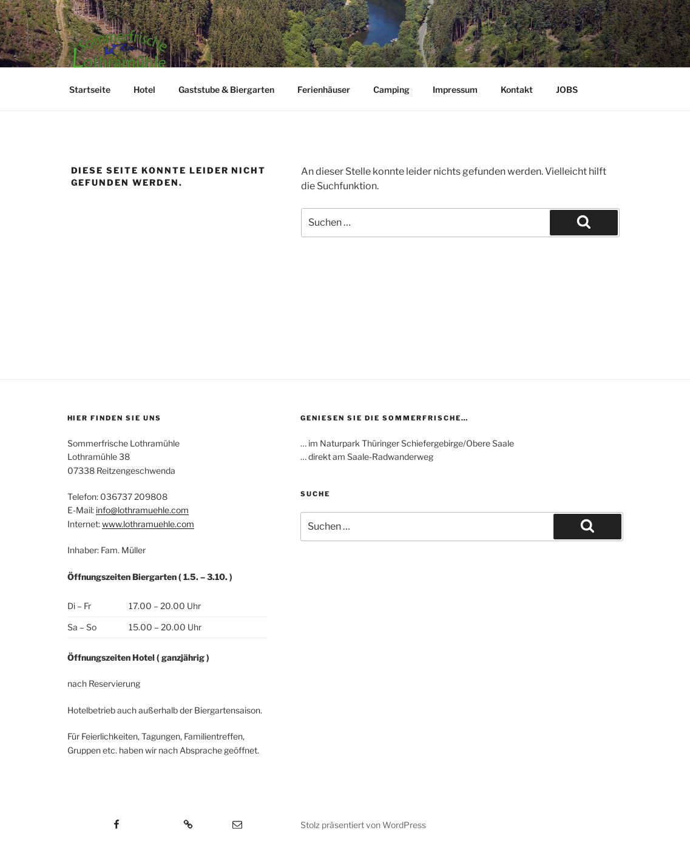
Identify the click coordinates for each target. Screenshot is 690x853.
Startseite (89, 89)
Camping (391, 89)
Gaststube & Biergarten (226, 89)
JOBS (567, 89)
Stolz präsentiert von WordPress (363, 825)
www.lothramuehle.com (148, 524)
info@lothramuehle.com (142, 510)
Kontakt (517, 89)
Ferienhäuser (323, 89)
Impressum (455, 89)
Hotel (144, 89)
